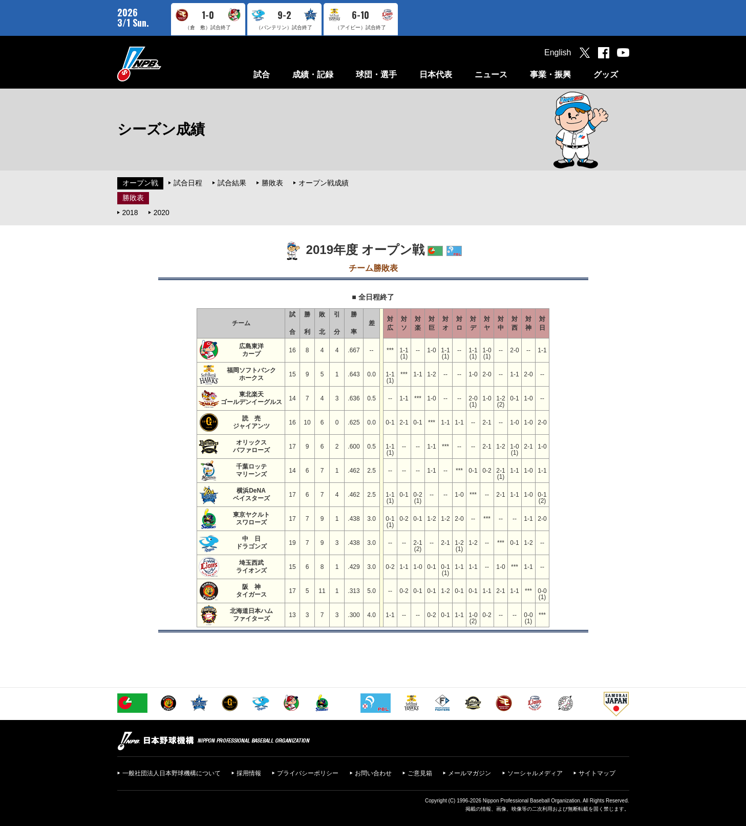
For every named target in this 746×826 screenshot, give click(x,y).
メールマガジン (469, 773)
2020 (161, 212)
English (557, 52)
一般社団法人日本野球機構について (171, 773)
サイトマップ (597, 773)
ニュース (491, 74)
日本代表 (435, 74)
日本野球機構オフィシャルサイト (164, 63)
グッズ (605, 74)
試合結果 (232, 183)
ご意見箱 (420, 773)
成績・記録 (312, 74)
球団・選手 (376, 74)
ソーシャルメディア (535, 773)
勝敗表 (272, 183)
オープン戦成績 (324, 183)
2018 (130, 212)
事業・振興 (550, 74)
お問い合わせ (373, 773)
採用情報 (249, 773)
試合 (261, 74)
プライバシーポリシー (307, 773)
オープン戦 (140, 183)
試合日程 (188, 183)
